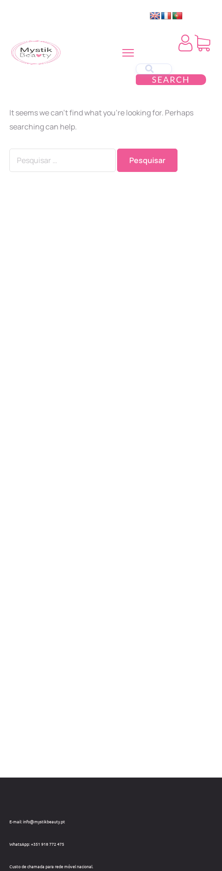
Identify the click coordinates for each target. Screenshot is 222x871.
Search (171, 79)
